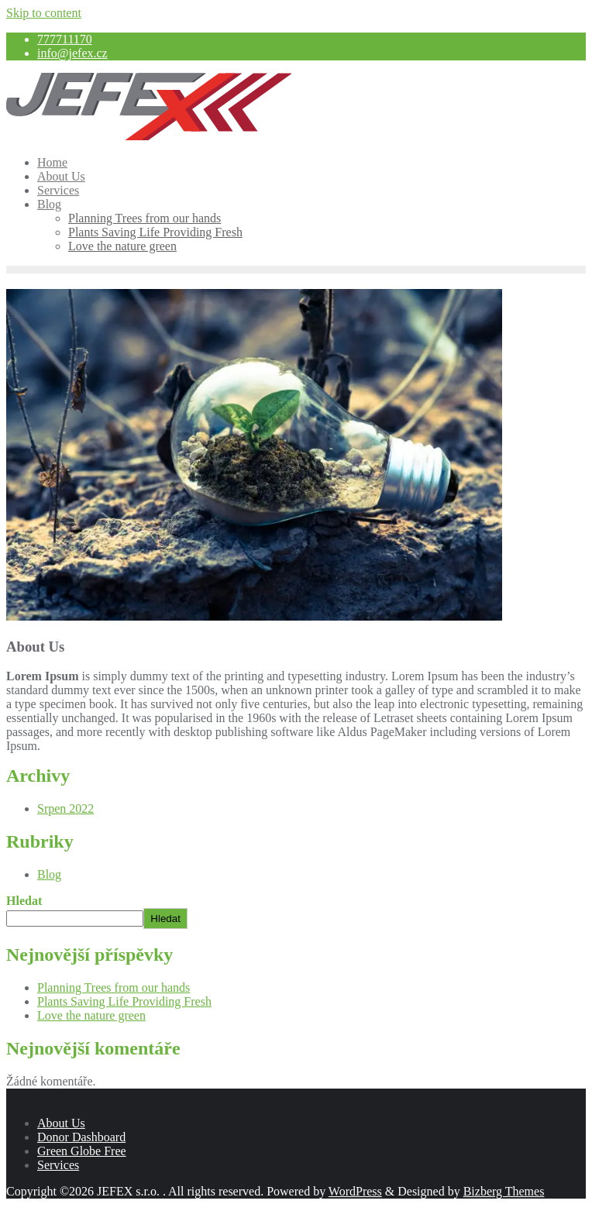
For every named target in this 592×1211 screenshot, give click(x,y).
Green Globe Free (81, 1151)
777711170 (64, 39)
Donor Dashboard (81, 1137)
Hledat (24, 900)
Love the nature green (91, 1015)
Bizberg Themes (504, 1191)
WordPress (355, 1191)
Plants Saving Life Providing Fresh (124, 1001)
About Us (61, 1123)
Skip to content (43, 12)
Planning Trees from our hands (113, 987)
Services (58, 1164)
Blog (49, 874)
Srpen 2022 (65, 808)
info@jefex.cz (72, 53)
